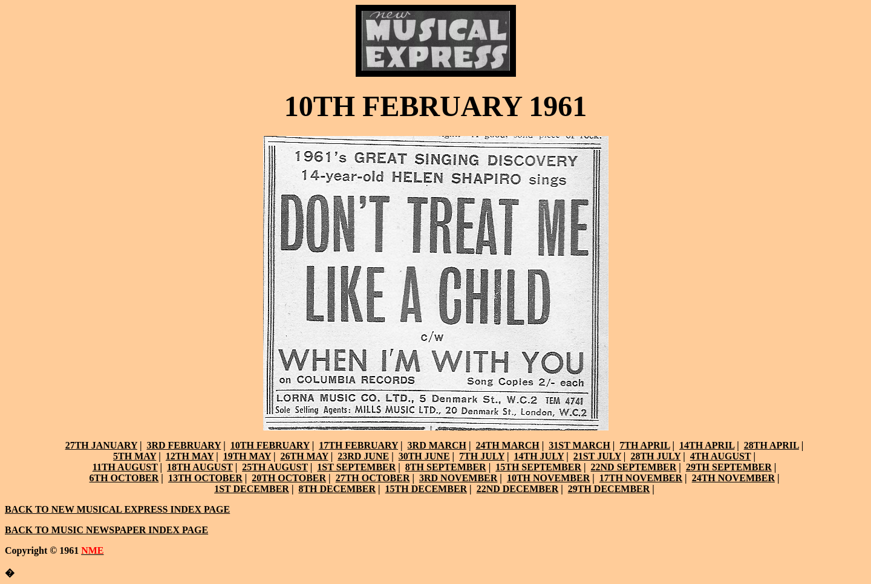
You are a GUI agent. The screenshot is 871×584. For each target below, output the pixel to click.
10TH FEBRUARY (270, 445)
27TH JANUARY (101, 445)
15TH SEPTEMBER (538, 467)
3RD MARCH (437, 445)
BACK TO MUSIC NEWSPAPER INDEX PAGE (106, 530)
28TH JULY (655, 456)
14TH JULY (539, 456)
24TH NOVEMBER (733, 478)
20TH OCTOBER (289, 478)
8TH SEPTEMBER (445, 467)
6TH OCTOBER (124, 478)
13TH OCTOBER (205, 478)
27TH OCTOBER (373, 478)
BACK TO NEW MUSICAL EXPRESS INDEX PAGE (117, 509)
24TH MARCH (507, 445)
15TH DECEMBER (426, 489)
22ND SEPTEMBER (634, 467)
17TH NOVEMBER (640, 478)
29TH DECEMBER (609, 489)
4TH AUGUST (720, 456)
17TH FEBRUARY (358, 445)
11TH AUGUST (125, 467)
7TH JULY (481, 456)
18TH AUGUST (200, 467)
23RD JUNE (363, 456)
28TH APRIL (771, 445)
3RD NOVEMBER (458, 478)
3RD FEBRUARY (183, 445)
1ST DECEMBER (251, 489)
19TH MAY (247, 456)
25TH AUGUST (275, 467)
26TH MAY (304, 456)
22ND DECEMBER (518, 489)
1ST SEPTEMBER (356, 467)
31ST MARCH (579, 445)
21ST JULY (597, 456)
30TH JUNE (424, 456)
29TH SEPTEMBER (729, 467)
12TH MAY (190, 456)
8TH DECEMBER (337, 489)
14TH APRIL (706, 445)
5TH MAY (134, 456)
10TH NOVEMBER (548, 478)
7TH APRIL (644, 445)
